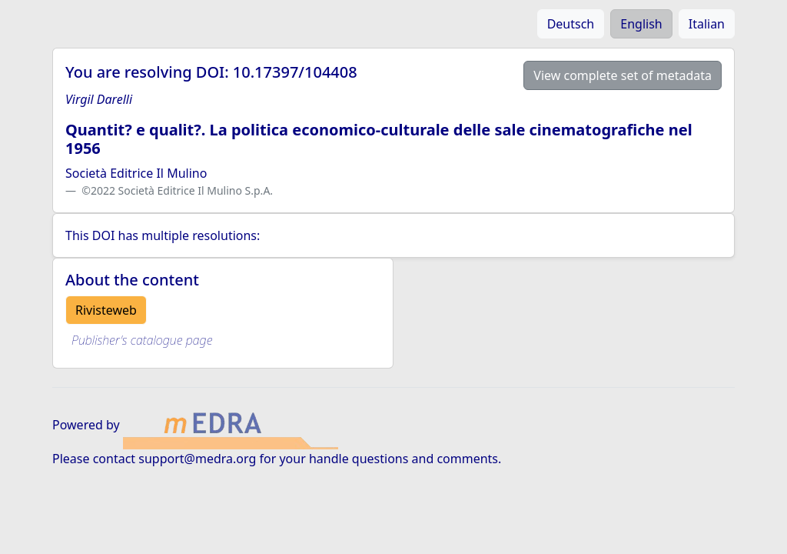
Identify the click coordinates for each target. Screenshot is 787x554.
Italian (707, 23)
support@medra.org (197, 458)
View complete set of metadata (622, 75)
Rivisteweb (106, 310)
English (641, 23)
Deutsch (571, 23)
